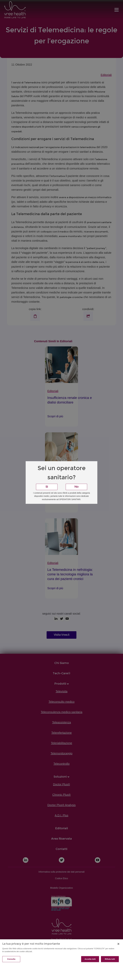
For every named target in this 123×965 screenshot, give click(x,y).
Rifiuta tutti (110, 959)
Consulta (11, 959)
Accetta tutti (90, 959)
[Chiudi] (118, 944)
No (76, 487)
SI (47, 487)
